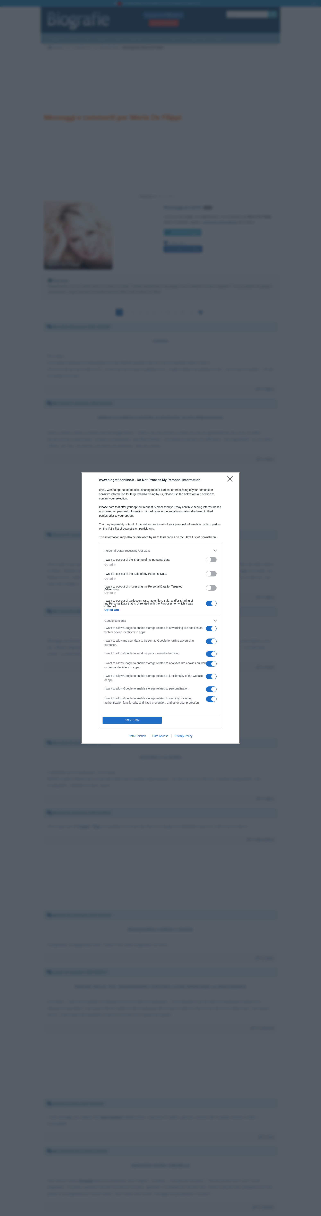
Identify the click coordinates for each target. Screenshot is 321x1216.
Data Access (160, 736)
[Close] (231, 480)
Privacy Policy (183, 736)
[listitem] (160, 550)
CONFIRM (132, 720)
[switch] (211, 559)
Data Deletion (137, 736)
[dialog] (160, 608)
